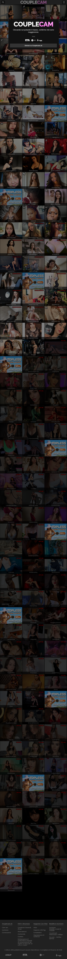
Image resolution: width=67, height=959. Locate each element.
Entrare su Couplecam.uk (33, 45)
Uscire (33, 36)
